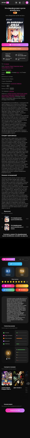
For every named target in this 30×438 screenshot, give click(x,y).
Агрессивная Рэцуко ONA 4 (6, 388)
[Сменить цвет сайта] (16, 2)
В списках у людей (16, 48)
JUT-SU (5, 3)
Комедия (7, 66)
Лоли (11, 67)
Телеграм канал (16, 263)
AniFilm (6, 95)
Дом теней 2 (18, 387)
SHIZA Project (20, 93)
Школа (21, 66)
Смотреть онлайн (15, 44)
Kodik (23, 259)
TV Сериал (6, 64)
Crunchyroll (13, 83)
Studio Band (11, 95)
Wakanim (19, 83)
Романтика (16, 66)
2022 (18, 72)
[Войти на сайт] (19, 2)
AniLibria (14, 93)
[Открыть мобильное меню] (27, 2)
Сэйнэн (9, 70)
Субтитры (11, 91)
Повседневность (6, 67)
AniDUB (9, 93)
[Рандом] (23, 2)
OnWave (7, 96)
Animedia (12, 96)
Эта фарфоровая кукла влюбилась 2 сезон (17, 227)
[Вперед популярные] (28, 383)
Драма (11, 66)
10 (27, 282)
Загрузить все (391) (15, 410)
